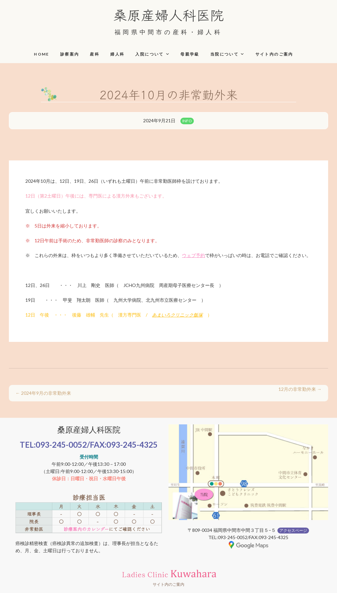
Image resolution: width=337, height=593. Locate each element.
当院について (224, 54)
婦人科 (117, 54)
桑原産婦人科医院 (168, 14)
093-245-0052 (61, 444)
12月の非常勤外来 (300, 389)
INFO (187, 120)
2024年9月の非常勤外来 (43, 393)
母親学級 (189, 54)
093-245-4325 (132, 444)
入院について (149, 54)
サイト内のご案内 (274, 54)
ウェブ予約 (193, 255)
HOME (41, 54)
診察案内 (69, 54)
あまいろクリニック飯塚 (177, 315)
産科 (94, 54)
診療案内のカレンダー (86, 529)
